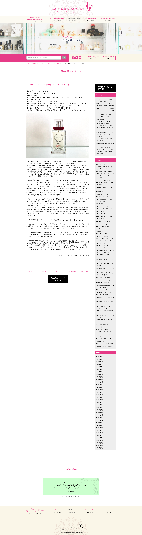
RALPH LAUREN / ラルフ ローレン (105, 312)
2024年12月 (100, 359)
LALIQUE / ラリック (103, 243)
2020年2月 (100, 402)
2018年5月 (100, 435)
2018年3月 (100, 440)
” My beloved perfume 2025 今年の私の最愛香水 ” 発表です (105, 100)
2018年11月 (100, 420)
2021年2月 (100, 382)
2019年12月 (100, 405)
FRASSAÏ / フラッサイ (103, 224)
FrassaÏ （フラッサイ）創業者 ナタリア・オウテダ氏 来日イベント (105, 110)
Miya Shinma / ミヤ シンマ (104, 280)
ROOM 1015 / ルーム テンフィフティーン (105, 316)
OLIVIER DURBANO (103, 294)
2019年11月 (100, 407)
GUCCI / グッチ (101, 231)
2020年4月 (100, 397)
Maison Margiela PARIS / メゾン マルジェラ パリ (105, 274)
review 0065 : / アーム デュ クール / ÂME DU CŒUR (105, 120)
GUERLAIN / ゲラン (102, 233)
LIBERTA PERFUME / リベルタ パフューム (105, 246)
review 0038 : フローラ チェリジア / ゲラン (78, 271)
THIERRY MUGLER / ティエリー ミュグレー (105, 335)
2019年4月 (100, 412)
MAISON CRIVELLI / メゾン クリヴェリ (105, 260)
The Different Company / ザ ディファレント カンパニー (105, 330)
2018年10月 (100, 422)
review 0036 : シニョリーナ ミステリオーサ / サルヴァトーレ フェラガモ (45, 271)
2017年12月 (100, 448)
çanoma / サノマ (101, 191)
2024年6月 (100, 361)
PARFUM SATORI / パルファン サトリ (105, 302)
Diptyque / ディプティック (104, 209)
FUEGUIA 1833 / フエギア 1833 (104, 227)
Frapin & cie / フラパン (103, 221)
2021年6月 (100, 374)
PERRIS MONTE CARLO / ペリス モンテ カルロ (105, 307)
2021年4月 (100, 377)
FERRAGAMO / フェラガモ (105, 216)
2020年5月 (100, 394)
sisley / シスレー (101, 327)
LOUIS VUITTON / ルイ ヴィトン (105, 256)
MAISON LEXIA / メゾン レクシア (105, 269)
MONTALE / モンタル (103, 282)
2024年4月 (100, 367)
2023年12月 (100, 369)
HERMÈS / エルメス (102, 236)
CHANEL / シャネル (102, 196)
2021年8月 (100, 372)
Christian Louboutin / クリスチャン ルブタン (105, 200)
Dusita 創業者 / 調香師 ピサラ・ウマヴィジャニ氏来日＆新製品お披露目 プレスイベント (105, 127)
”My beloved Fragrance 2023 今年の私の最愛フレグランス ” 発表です (105, 134)
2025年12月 (100, 356)
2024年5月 (100, 364)
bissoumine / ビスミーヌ (103, 180)
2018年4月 (100, 438)
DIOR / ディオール (102, 206)
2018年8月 (100, 427)
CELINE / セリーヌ (102, 194)
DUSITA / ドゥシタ (102, 211)
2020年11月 (100, 384)
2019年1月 (100, 417)
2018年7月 (100, 430)
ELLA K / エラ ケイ (102, 214)
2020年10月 (100, 387)
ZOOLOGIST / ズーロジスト (105, 346)
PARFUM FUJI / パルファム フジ (105, 298)
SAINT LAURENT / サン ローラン (105, 321)
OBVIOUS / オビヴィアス (104, 292)
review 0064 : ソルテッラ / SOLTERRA (104, 140)
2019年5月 (100, 410)
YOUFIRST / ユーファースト (105, 343)
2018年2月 (100, 443)
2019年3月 (100, 415)
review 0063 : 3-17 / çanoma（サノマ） (105, 144)
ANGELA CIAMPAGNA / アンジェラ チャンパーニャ (105, 168)
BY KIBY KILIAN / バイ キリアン (105, 188)
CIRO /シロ (100, 203)
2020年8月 (100, 389)
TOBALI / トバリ (102, 341)
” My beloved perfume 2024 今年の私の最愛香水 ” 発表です (105, 104)
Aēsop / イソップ (102, 164)
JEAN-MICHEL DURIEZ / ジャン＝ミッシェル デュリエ (105, 239)
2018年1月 (100, 445)
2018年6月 (100, 432)
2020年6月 (100, 392)
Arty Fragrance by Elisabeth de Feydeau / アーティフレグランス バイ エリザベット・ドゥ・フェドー (105, 174)
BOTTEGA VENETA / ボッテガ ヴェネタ (105, 183)
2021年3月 (100, 379)
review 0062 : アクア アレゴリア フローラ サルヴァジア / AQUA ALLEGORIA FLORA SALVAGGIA (105, 151)
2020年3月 (100, 399)
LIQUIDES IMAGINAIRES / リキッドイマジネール (105, 251)
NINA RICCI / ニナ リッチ (104, 289)
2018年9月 (100, 425)
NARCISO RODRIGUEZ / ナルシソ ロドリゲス (105, 286)
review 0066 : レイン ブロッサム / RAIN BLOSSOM (105, 115)
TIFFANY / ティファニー (104, 338)
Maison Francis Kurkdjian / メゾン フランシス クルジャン (105, 265)
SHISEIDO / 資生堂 (102, 324)
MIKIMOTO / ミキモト (103, 277)
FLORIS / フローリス (103, 219)
